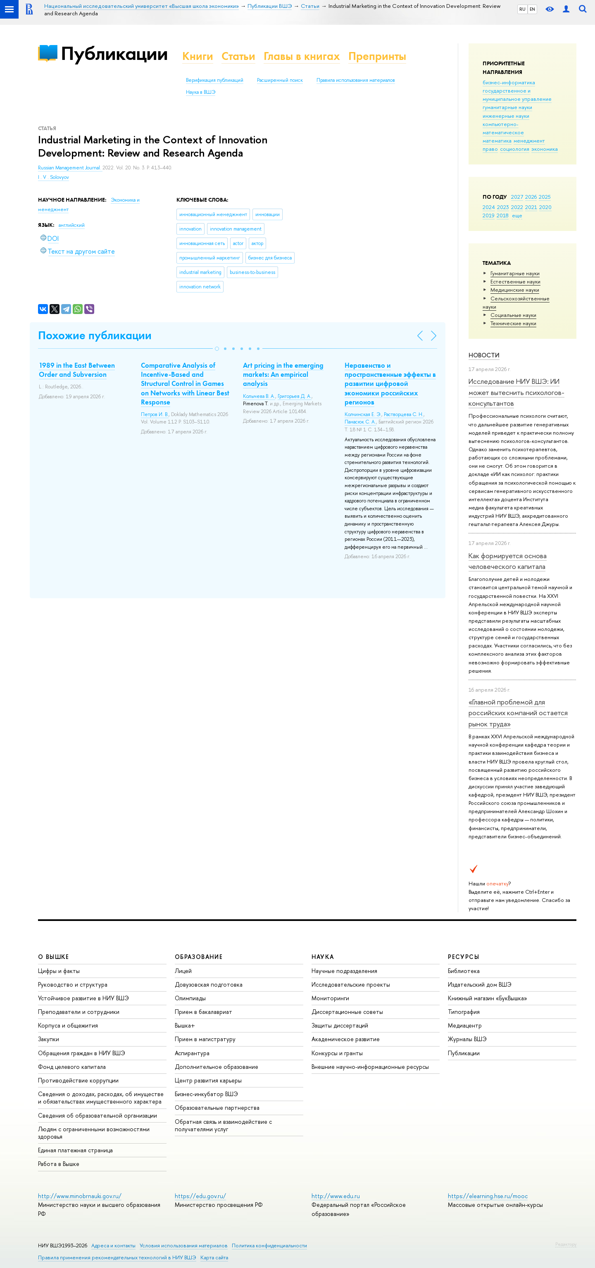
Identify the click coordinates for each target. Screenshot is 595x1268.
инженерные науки (506, 115)
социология (514, 148)
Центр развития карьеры (208, 1080)
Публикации (114, 53)
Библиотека (464, 971)
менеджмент (529, 140)
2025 (545, 196)
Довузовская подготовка (209, 984)
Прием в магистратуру (205, 1039)
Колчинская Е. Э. (363, 414)
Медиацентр (465, 1025)
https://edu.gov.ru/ (200, 1196)
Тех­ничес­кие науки (513, 323)
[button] (217, 349)
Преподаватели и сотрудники (78, 1012)
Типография (464, 1012)
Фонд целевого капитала (72, 1067)
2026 (531, 196)
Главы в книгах (302, 56)
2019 (489, 215)
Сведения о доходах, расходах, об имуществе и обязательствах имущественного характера (101, 1097)
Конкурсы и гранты (337, 1053)
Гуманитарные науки (515, 273)
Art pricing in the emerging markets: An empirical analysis (283, 374)
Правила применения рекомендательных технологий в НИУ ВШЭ (117, 1257)
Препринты (377, 56)
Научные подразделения (344, 971)
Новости (484, 355)
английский (72, 225)
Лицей (183, 971)
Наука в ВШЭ (200, 92)
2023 (503, 207)
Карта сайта (214, 1257)
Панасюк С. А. (360, 422)
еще (517, 215)
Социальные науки (513, 315)
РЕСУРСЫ (463, 957)
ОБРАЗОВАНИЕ (199, 957)
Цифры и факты (59, 971)
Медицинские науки (514, 289)
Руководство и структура (72, 984)
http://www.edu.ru (336, 1196)
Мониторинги (330, 998)
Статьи (238, 56)
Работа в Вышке (58, 1164)
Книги (197, 56)
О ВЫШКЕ (53, 957)
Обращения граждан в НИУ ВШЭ (81, 1053)
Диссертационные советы (347, 1012)
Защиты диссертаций (340, 1025)
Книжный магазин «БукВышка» (487, 998)
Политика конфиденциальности (269, 1245)
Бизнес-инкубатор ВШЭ (206, 1094)
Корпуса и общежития (68, 1025)
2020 (545, 207)
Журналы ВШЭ (467, 1039)
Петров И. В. (155, 414)
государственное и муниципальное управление (517, 94)
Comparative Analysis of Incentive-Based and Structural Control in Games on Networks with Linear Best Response (185, 383)
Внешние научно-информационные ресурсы (370, 1067)
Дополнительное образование (216, 1067)
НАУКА (323, 957)
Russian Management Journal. (70, 167)
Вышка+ (185, 1025)
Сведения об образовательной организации (97, 1115)
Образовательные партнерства (217, 1107)
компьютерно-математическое (503, 128)
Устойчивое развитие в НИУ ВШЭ (83, 998)
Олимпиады (190, 998)
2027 (517, 196)
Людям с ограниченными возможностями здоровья (94, 1132)
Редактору (565, 1244)
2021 (531, 207)
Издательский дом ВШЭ (480, 984)
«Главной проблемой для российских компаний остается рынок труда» (518, 712)
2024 (489, 207)
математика (497, 140)
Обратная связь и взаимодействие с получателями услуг (223, 1125)
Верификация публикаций (214, 80)
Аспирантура (192, 1053)
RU (522, 9)
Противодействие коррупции (78, 1080)
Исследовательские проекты (351, 984)
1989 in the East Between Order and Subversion (77, 370)
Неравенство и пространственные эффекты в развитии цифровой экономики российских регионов (390, 383)
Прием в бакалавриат (203, 1012)
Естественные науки (515, 281)
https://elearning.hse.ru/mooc (488, 1196)
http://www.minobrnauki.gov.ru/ (79, 1196)
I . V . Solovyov (53, 177)
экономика (544, 148)
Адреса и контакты (113, 1245)
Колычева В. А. (259, 396)
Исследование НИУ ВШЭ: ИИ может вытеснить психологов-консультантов (516, 392)
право (490, 148)
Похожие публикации (95, 335)
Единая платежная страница (75, 1150)
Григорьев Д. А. (295, 396)
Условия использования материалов (184, 1245)
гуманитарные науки (507, 107)
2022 (517, 207)
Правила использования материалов (356, 80)
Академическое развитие (346, 1039)
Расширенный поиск (280, 80)
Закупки (48, 1039)
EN (532, 9)
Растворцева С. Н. (404, 414)
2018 (503, 215)
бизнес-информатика (509, 82)
